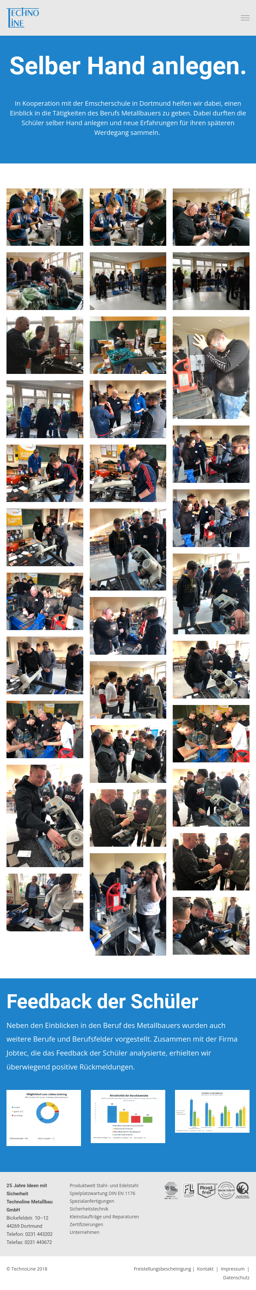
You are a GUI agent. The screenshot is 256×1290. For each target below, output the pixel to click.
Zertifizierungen (86, 1224)
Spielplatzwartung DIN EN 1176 (102, 1193)
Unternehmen (84, 1232)
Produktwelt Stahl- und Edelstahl (104, 1185)
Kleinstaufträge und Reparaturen (104, 1216)
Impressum (233, 1269)
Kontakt (205, 1269)
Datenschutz (236, 1277)
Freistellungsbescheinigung (162, 1269)
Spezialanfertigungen (92, 1201)
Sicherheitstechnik (89, 1209)
